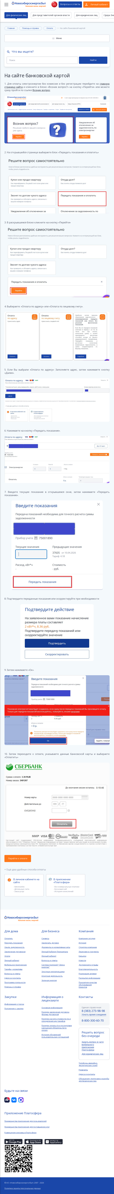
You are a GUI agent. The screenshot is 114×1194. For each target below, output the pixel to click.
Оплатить (8, 938)
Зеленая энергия (49, 980)
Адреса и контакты (12, 978)
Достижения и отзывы (88, 965)
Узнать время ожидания (94, 1014)
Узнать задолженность (14, 947)
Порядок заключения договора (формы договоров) (55, 1013)
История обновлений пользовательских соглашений (55, 1036)
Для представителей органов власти (51, 15)
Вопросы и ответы (70, 4)
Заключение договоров (14, 952)
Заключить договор (50, 943)
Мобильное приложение (15, 965)
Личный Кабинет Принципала (54, 952)
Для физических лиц (16, 15)
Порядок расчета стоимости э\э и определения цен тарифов (56, 1020)
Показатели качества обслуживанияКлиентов (88, 984)
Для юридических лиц (86, 15)
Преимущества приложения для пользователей (25, 1121)
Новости (82, 960)
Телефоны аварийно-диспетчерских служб (88, 1064)
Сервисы (45, 938)
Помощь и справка (30, 28)
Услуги (7, 956)
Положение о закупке (13, 1008)
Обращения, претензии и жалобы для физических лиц (94, 1080)
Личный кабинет (11, 960)
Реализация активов (87, 974)
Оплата (50, 28)
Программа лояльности (15, 982)
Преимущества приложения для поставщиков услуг (27, 1127)
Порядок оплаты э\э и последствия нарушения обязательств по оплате (56, 1028)
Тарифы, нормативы (13, 969)
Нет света (54, 4)
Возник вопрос (41, 90)
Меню (59, 38)
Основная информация (51, 1008)
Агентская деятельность (52, 976)
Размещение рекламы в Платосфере (20, 1133)
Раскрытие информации (89, 978)
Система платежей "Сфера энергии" (53, 966)
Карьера (82, 956)
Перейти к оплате (17, 858)
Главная (11, 28)
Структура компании (88, 947)
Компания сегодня (87, 938)
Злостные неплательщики (53, 972)
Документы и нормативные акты (55, 947)
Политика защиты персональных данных (22, 1188)
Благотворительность (88, 969)
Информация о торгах (14, 1004)
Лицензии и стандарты (89, 952)
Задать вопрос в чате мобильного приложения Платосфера (93, 1045)
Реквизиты (83, 1070)
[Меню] (6, 4)
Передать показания (13, 943)
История (82, 943)
